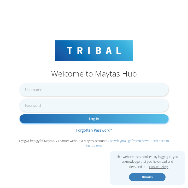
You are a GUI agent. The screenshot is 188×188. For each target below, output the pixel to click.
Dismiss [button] (147, 177)
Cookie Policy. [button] (158, 167)
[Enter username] (94, 89)
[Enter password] (94, 105)
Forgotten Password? (94, 130)
